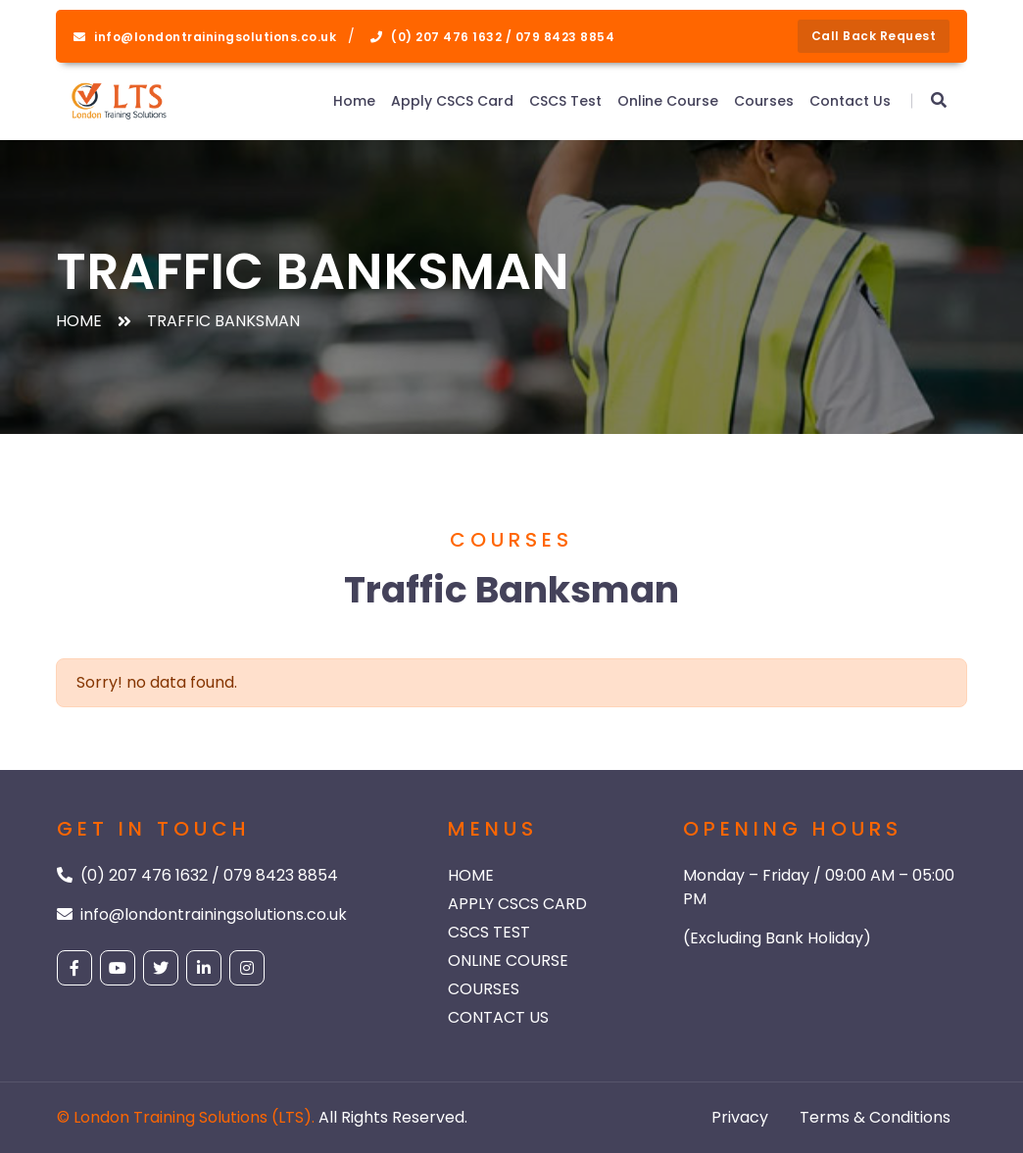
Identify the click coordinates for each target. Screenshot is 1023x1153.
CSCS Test (565, 101)
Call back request (874, 35)
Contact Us (850, 101)
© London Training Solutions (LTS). (186, 1117)
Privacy (739, 1117)
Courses (764, 101)
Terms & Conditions (875, 1117)
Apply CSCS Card (452, 101)
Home (354, 101)
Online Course (667, 101)
